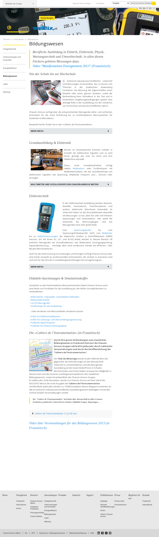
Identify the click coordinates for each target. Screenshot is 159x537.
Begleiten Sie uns (120, 18)
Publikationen (95, 18)
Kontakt (135, 18)
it (147, 8)
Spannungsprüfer (82, 230)
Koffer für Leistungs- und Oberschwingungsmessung (56, 319)
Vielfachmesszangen (47, 236)
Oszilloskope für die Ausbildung (46, 306)
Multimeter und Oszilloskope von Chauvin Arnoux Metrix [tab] (65, 184)
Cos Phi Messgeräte (40, 303)
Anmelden (100, 3)
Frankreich (20, 501)
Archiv (18, 508)
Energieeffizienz (10, 68)
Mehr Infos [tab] (37, 131)
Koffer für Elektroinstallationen (45, 316)
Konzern (34, 18)
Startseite (6, 39)
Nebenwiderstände (40, 299)
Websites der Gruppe (13, 4)
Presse (107, 18)
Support (82, 18)
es (150, 8)
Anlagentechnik (9, 49)
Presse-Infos (119, 501)
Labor (5, 84)
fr (140, 8)
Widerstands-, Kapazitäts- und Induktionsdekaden (55, 296)
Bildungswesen (10, 76)
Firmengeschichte (37, 513)
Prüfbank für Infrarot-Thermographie (48, 325)
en (144, 8)
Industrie (72, 18)
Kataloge (103, 501)
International (21, 505)
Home (10, 18)
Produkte (60, 18)
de (153, 8)
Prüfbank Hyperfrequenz (43, 322)
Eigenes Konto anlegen (82, 3)
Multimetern (78, 168)
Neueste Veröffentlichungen (107, 506)
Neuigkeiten (21, 18)
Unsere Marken (36, 516)
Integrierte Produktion (34, 508)
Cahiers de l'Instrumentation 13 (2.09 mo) (56, 413)
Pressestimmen (120, 505)
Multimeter (107, 233)
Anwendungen (47, 18)
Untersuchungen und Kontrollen (12, 58)
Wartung (6, 92)
